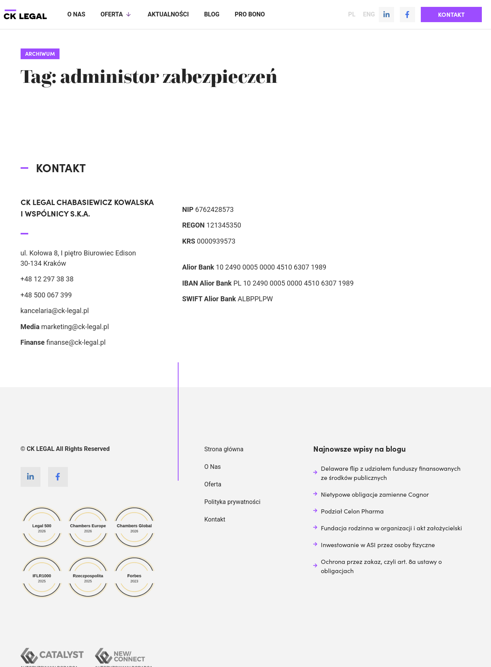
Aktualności (168, 14)
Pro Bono (250, 14)
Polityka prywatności (232, 501)
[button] (451, 14)
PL (352, 14)
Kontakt (214, 519)
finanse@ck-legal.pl (76, 342)
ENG (369, 14)
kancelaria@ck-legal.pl (55, 310)
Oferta (116, 14)
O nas (76, 14)
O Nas (212, 466)
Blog (211, 14)
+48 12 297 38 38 (47, 279)
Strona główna (224, 448)
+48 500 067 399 (46, 295)
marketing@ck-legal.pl (75, 326)
